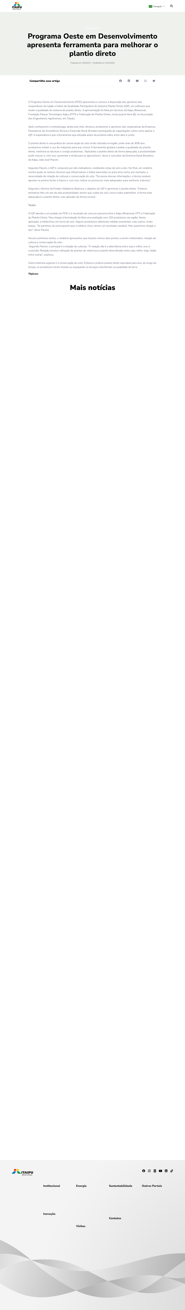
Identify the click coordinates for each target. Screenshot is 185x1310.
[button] (120, 81)
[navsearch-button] (171, 6)
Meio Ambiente (92, 28)
